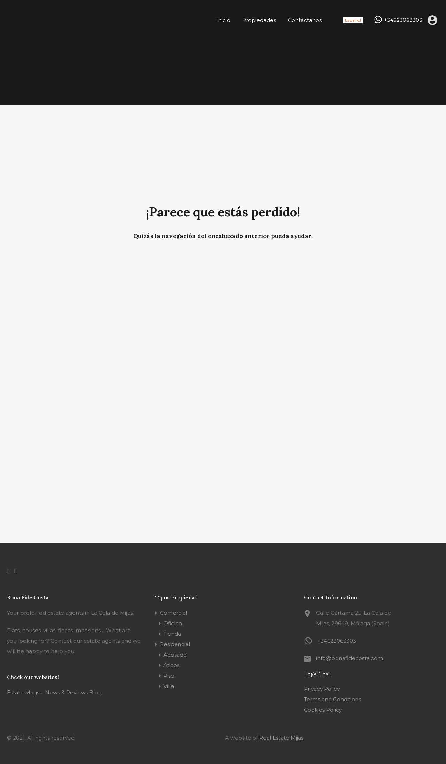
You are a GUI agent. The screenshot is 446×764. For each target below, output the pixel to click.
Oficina (172, 623)
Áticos (171, 665)
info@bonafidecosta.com (349, 658)
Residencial (175, 644)
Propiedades (259, 20)
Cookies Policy (323, 709)
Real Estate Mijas (281, 737)
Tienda (172, 634)
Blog (95, 692)
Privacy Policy (322, 689)
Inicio (223, 20)
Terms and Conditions (332, 699)
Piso (168, 675)
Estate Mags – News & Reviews (47, 692)
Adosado (175, 654)
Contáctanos (305, 20)
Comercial (173, 613)
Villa (168, 686)
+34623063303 (403, 20)
